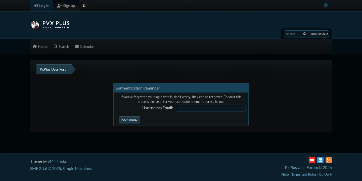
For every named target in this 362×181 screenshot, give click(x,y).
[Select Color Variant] (326, 5)
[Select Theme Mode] (84, 5)
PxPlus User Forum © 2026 (308, 167)
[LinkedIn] (320, 160)
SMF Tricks (57, 161)
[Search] (304, 33)
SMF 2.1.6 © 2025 (45, 168)
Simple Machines (77, 168)
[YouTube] (312, 160)
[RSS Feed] (329, 160)
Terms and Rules (303, 174)
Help (285, 174)
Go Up (325, 174)
